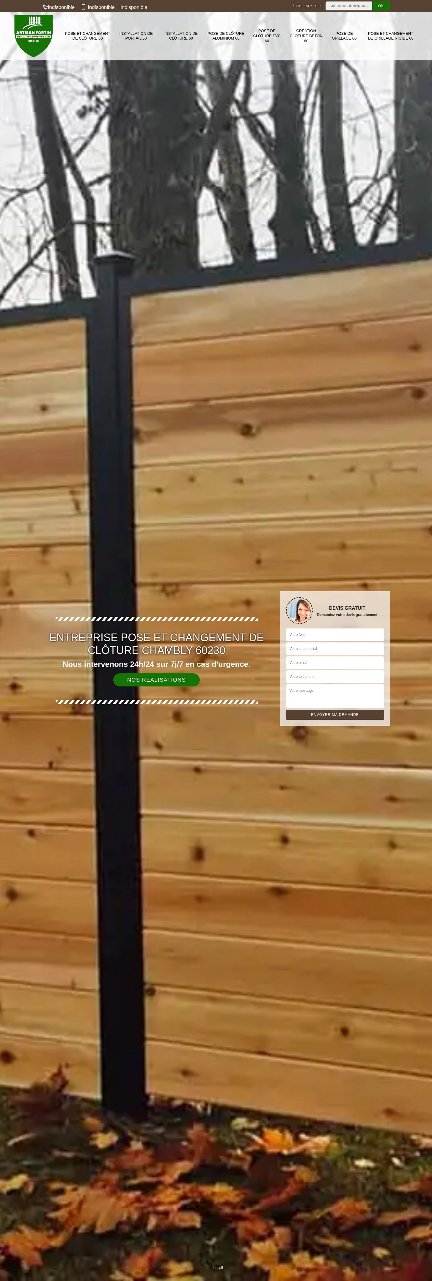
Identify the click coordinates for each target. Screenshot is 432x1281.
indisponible (58, 7)
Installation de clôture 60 (181, 36)
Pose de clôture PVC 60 (266, 36)
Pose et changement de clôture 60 (87, 36)
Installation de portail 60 (136, 36)
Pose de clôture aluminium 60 (226, 36)
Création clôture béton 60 (306, 36)
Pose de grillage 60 (344, 36)
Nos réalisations (156, 680)
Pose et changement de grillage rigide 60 (390, 36)
